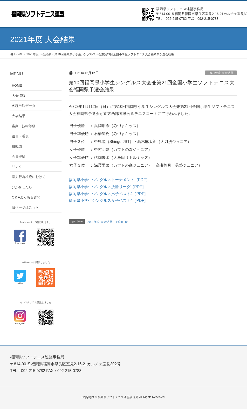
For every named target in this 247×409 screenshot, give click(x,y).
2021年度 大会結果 (221, 73)
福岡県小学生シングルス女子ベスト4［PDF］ (108, 200)
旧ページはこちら (25, 207)
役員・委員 (20, 136)
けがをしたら (22, 187)
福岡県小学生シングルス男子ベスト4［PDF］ (108, 194)
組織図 (17, 146)
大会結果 (18, 116)
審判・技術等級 (23, 126)
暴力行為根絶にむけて (29, 177)
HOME (17, 85)
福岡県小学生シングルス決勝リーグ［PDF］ (107, 187)
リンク (17, 167)
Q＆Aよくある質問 (26, 197)
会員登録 (18, 156)
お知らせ (122, 222)
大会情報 (18, 96)
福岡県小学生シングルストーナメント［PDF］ (109, 180)
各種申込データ (23, 106)
